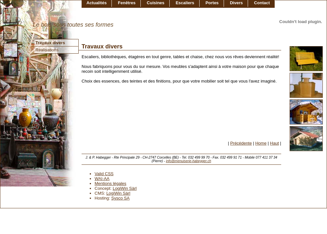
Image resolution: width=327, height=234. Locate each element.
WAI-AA (102, 178)
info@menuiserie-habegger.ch (188, 161)
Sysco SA (120, 198)
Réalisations (47, 49)
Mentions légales (110, 183)
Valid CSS (104, 173)
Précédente (241, 143)
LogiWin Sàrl (125, 188)
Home (261, 143)
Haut (274, 143)
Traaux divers (50, 42)
